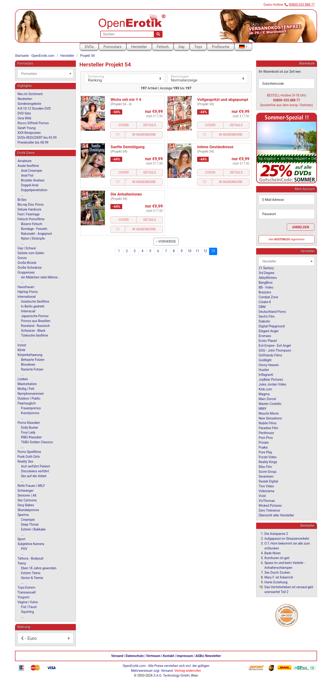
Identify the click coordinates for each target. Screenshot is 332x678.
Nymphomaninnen (31, 393)
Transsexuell (27, 592)
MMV (262, 408)
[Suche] (158, 34)
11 (197, 251)
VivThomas (267, 501)
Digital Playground (272, 326)
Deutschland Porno (272, 311)
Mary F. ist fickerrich (278, 577)
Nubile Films (267, 423)
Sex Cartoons (27, 500)
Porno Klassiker (29, 423)
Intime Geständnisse (215, 147)
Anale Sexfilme (28, 166)
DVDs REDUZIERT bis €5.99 (37, 137)
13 (213, 251)
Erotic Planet (268, 341)
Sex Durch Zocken (277, 572)
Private (264, 442)
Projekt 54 (87, 55)
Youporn (24, 597)
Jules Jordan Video (272, 384)
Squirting (27, 612)
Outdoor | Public (29, 398)
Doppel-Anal (29, 185)
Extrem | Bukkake (33, 529)
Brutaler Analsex (32, 180)
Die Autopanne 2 (276, 534)
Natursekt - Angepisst (36, 233)
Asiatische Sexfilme (35, 301)
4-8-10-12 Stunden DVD (34, 108)
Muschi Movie (269, 413)
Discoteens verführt (35, 471)
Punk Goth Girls (29, 456)
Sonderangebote (29, 103)
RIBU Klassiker (31, 437)
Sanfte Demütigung (127, 147)
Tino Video (266, 486)
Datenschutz (135, 656)
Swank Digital (268, 481)
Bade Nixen (272, 553)
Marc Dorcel (267, 399)
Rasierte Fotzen (32, 369)
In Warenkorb (144, 134)
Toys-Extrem (26, 587)
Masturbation (27, 384)
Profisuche (220, 47)
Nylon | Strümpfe (33, 238)
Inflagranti (266, 375)
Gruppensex (26, 272)
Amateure (25, 161)
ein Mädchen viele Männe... (40, 277)
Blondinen (28, 364)
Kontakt (168, 656)
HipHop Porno (28, 292)
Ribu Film (265, 467)
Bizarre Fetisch (31, 224)
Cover (124, 125)
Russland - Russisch (35, 326)
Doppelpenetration (34, 190)
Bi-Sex (22, 200)
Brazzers (265, 292)
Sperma (23, 515)
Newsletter (213, 656)
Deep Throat (30, 524)
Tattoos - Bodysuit (30, 558)
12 (205, 251)
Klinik (21, 350)
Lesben (23, 379)
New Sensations (270, 418)
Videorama (266, 491)
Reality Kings (268, 462)
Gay (181, 47)
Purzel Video (268, 457)
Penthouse (266, 433)
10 (189, 251)
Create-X (265, 302)
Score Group (267, 471)
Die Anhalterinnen (126, 194)
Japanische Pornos (35, 316)
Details (149, 125)
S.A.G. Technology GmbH (172, 675)
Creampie (28, 519)
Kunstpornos (30, 413)
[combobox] (45, 73)
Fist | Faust (29, 607)
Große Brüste (27, 263)
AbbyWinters (268, 278)
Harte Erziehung (276, 582)
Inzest (22, 345)
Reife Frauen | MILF (31, 486)
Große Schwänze (30, 267)
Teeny (22, 563)
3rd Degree (266, 273)
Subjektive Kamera (31, 544)
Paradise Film (268, 428)
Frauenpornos (31, 408)
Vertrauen (153, 656)
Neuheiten (25, 99)
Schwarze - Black (33, 330)
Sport (21, 539)
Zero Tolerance (269, 510)
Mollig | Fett (26, 389)
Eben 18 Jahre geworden (38, 568)
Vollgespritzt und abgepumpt (222, 99)
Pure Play (265, 452)
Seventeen (266, 476)
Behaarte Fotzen (32, 360)
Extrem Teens (30, 573)
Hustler (264, 370)
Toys (198, 47)
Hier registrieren (287, 239)
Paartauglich (27, 403)
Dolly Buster (29, 427)
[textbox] (45, 73)
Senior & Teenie (32, 578)
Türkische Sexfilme (34, 335)
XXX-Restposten (29, 133)
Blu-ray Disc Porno (31, 204)
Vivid (262, 496)
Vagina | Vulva (28, 602)
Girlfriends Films (270, 355)
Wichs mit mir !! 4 (125, 99)
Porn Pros (266, 438)
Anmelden (300, 227)
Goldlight (265, 360)
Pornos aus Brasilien (35, 321)
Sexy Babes (26, 505)
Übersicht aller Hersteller (276, 515)
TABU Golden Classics (37, 442)
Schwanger (25, 490)
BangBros (266, 282)
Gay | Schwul (27, 248)
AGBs (200, 656)
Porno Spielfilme (29, 452)
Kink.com (265, 389)
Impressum (185, 656)
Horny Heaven (269, 365)
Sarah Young (27, 128)
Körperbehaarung (30, 355)
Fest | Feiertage (29, 214)
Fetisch (163, 47)
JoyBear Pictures (271, 379)
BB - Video (266, 287)
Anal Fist (27, 175)
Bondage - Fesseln (34, 229)
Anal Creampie (31, 170)
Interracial (28, 311)
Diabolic (264, 321)
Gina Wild (24, 118)
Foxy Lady (28, 432)
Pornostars (113, 47)
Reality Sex (25, 461)
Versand (117, 656)
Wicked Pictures (270, 505)
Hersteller (139, 47)
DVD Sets (24, 113)
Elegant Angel (269, 331)
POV (24, 549)
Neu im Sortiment (30, 94)
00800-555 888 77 (302, 4)
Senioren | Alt (27, 495)
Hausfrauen (26, 287)
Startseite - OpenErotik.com (34, 55)
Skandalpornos (28, 510)
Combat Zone (268, 297)
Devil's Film (267, 316)
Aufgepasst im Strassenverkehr (286, 538)
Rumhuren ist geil (276, 558)
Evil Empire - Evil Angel (275, 345)
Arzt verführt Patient (35, 466)
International (27, 296)
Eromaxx (265, 336)
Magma (264, 394)
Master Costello (270, 404)
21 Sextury (266, 268)
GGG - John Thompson (275, 350)
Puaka (263, 447)
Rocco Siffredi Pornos (33, 123)
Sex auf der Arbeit (34, 476)
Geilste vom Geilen (31, 253)
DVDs (89, 47)
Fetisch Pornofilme (31, 219)
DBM (262, 307)
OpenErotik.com (134, 666)
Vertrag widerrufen (187, 670)
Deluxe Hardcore (29, 209)
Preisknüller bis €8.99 (33, 142)
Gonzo (22, 258)
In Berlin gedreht (32, 306)
